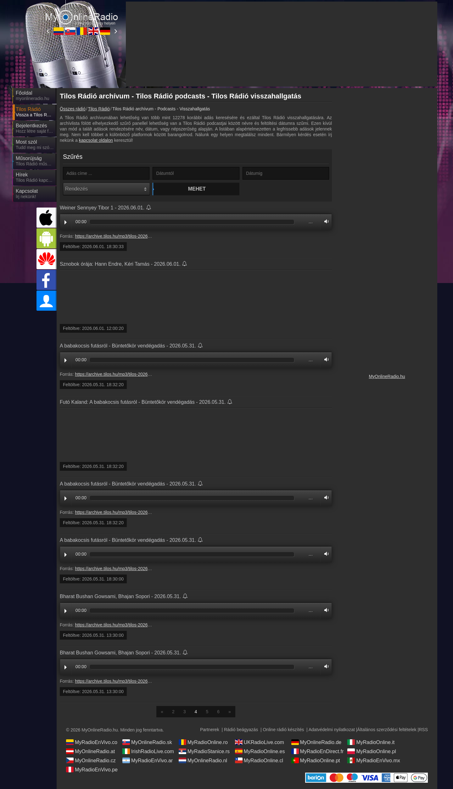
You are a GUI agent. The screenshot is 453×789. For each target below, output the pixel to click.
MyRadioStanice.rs (204, 751)
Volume (325, 221)
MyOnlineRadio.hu (387, 376)
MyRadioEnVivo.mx (373, 760)
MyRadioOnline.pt (315, 760)
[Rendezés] (106, 189)
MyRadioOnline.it (370, 742)
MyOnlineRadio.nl (203, 760)
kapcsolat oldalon (96, 140)
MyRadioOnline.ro (203, 742)
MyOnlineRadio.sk (147, 742)
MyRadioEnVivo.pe (92, 769)
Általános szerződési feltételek (386, 729)
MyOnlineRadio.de (316, 742)
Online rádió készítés (283, 729)
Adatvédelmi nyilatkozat (332, 729)
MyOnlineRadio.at (90, 751)
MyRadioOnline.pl (371, 751)
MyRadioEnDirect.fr (317, 751)
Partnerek (209, 729)
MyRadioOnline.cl (259, 760)
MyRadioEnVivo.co (91, 742)
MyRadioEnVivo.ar (147, 760)
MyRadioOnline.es (260, 751)
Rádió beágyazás (241, 729)
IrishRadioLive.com (148, 751)
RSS (423, 729)
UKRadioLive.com (259, 742)
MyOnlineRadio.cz (91, 760)
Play (65, 222)
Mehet (197, 189)
